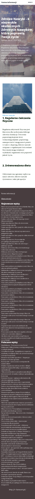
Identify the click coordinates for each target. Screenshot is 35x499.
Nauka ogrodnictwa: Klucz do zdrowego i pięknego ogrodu (14, 245)
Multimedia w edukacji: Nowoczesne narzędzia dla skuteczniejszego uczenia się (16, 271)
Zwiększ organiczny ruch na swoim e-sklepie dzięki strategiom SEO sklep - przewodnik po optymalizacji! (15, 368)
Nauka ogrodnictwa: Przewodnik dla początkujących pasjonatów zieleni (13, 240)
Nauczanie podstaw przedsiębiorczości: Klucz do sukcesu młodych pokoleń (17, 267)
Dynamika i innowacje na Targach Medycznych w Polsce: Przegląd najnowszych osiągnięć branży (17, 453)
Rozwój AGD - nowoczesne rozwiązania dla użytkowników (15, 363)
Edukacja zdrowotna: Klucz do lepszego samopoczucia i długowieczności (14, 253)
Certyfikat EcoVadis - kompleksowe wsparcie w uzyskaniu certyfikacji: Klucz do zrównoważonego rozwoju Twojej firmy (17, 353)
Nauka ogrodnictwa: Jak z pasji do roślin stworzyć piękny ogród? (17, 228)
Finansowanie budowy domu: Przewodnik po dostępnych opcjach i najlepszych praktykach (16, 393)
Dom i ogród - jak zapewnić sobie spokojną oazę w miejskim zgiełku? (17, 449)
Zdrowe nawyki (9, 115)
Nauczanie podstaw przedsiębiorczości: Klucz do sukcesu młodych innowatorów (17, 257)
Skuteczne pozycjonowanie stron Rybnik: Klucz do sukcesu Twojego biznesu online (17, 208)
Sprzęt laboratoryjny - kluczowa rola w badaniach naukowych (17, 414)
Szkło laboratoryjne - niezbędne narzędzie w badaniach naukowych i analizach (15, 436)
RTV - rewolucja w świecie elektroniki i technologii (17, 456)
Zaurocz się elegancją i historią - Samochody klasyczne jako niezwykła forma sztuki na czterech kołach (15, 388)
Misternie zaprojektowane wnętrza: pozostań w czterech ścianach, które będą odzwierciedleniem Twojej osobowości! (17, 405)
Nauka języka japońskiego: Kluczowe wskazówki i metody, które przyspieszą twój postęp (17, 440)
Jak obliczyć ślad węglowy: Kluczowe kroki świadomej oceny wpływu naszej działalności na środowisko (16, 398)
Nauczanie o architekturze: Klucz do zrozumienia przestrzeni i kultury (17, 294)
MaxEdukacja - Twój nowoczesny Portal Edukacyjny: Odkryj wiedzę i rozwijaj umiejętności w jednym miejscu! (17, 347)
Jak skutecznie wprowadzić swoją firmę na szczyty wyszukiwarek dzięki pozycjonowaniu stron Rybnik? (16, 338)
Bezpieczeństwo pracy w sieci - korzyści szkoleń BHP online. (17, 469)
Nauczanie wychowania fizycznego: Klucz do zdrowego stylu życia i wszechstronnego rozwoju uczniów (17, 315)
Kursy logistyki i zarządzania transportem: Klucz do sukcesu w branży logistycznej (17, 216)
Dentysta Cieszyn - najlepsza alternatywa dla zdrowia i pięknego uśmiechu (16, 379)
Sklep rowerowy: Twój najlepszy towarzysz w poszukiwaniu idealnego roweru (16, 410)
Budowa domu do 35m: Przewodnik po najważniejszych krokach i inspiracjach (13, 465)
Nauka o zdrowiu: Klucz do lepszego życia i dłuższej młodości (15, 220)
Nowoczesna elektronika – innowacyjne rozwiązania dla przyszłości (14, 422)
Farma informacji (8, 2)
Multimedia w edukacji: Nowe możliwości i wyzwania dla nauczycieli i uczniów (14, 275)
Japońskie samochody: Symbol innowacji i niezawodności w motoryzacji (14, 445)
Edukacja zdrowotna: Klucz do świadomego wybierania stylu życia (15, 249)
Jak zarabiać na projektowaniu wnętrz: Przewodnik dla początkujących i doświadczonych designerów (17, 483)
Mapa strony (6, 199)
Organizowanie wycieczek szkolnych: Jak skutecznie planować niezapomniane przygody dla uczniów (16, 328)
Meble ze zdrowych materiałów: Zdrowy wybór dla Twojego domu (16, 418)
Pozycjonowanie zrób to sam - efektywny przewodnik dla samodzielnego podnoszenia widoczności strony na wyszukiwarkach (15, 427)
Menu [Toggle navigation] (30, 2)
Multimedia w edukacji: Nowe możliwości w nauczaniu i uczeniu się (15, 279)
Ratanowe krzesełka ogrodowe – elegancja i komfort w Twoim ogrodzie (15, 358)
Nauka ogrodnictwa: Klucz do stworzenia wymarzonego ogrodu (14, 224)
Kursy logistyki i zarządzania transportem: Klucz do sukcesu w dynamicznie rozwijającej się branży (17, 212)
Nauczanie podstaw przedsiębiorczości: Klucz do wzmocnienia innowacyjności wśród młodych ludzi (17, 262)
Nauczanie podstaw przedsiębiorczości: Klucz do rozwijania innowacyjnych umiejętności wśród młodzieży (17, 285)
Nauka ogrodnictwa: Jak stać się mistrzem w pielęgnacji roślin (15, 232)
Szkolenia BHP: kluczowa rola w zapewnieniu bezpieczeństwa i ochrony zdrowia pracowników (17, 383)
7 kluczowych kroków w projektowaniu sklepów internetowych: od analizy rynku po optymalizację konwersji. (17, 374)
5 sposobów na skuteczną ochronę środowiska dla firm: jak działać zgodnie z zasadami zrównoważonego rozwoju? (17, 460)
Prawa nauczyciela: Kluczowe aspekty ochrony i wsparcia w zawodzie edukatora (16, 333)
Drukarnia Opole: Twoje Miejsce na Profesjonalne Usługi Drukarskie (17, 477)
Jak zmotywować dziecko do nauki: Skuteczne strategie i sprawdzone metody (16, 473)
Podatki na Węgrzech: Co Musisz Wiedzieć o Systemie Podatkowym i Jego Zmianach (15, 432)
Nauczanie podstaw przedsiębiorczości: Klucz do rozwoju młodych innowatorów (17, 290)
